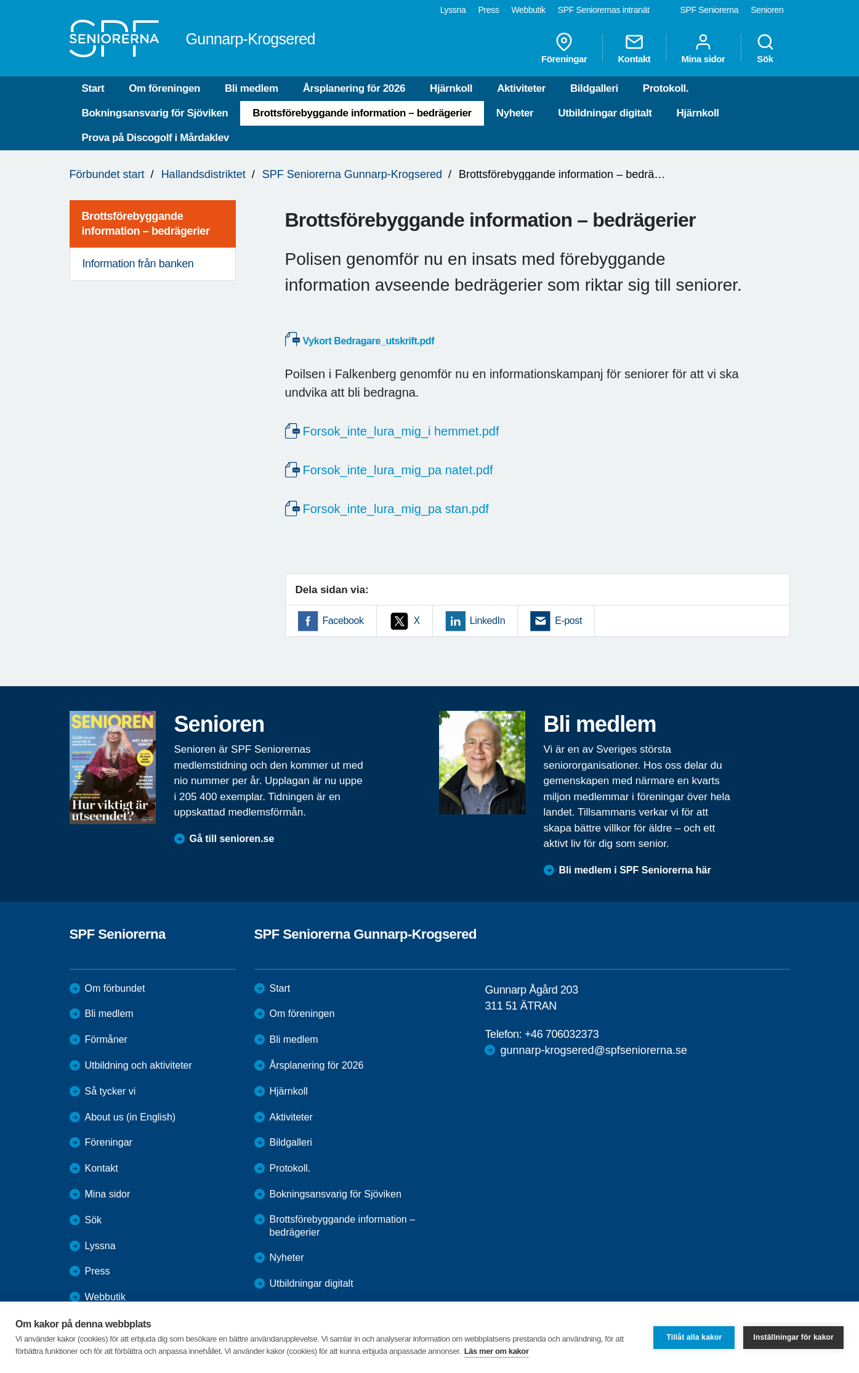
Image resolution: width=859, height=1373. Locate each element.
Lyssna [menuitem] (453, 10)
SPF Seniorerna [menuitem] (709, 10)
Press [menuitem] (488, 10)
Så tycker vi (110, 1091)
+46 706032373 (562, 1034)
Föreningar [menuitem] (564, 48)
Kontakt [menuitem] (634, 48)
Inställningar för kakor (793, 1337)
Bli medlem (251, 88)
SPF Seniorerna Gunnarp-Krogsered (352, 174)
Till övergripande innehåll (0, 0)
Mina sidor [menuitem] (703, 48)
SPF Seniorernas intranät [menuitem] (604, 10)
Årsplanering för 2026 (354, 88)
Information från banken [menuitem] (138, 263)
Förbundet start (107, 174)
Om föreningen (164, 88)
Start (93, 88)
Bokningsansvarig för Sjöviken (155, 113)
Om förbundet (115, 988)
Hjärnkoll (451, 88)
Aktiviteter (521, 88)
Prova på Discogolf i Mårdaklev (155, 138)
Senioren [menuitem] (767, 10)
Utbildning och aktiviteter (138, 1065)
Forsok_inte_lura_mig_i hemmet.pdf (401, 431)
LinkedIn (487, 620)
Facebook (343, 620)
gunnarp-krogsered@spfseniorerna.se (593, 1050)
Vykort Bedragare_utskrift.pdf (369, 341)
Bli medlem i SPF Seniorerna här (635, 870)
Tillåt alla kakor (694, 1337)
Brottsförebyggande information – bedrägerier (362, 113)
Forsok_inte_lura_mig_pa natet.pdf (398, 470)
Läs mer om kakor (496, 1351)
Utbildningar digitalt (604, 113)
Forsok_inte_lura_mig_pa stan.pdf (396, 509)
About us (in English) (130, 1117)
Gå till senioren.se (232, 838)
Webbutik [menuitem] (528, 10)
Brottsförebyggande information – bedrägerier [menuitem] (146, 223)
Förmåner (106, 1039)
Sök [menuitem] (765, 48)
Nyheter (515, 113)
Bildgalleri (594, 88)
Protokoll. (665, 88)
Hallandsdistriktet (203, 174)
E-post (568, 620)
